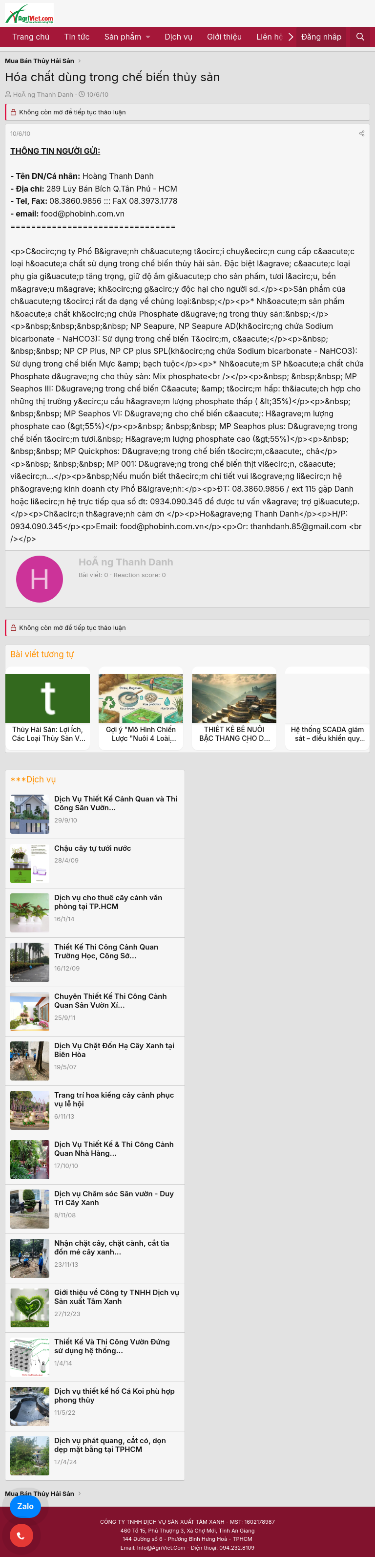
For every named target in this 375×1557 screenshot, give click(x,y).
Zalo (25, 1506)
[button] (127, 37)
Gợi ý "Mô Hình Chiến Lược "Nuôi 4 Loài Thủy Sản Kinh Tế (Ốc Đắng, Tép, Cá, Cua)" (140, 742)
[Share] (361, 134)
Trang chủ (30, 37)
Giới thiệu (224, 37)
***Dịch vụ (33, 779)
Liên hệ (269, 37)
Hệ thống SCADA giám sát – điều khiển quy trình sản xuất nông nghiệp (327, 742)
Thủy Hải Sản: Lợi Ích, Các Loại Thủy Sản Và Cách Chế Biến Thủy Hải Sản (47, 742)
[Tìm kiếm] (360, 37)
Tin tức (76, 37)
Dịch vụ (178, 37)
